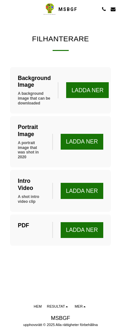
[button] (7, 9)
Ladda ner (88, 90)
